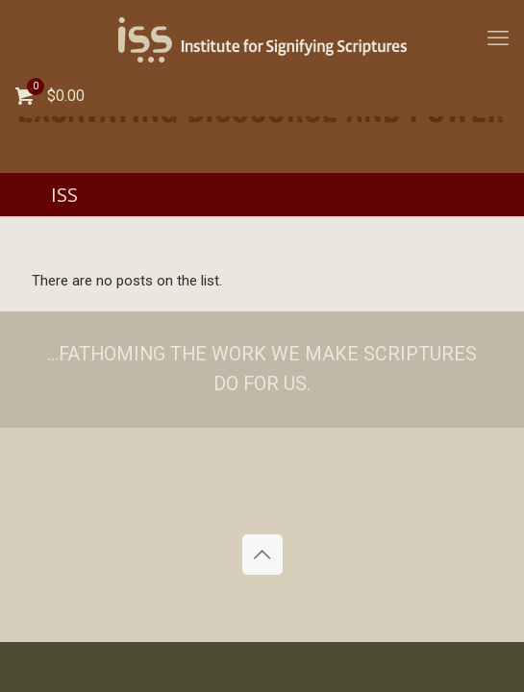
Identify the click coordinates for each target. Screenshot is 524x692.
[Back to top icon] (262, 554)
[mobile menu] (498, 38)
